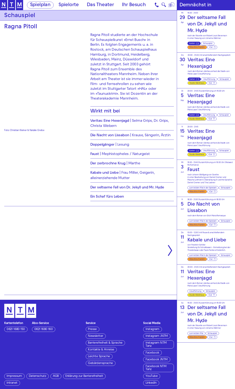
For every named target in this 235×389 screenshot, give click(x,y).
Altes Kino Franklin (197, 47)
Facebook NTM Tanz (156, 368)
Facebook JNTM (156, 359)
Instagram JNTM (157, 336)
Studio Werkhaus (196, 83)
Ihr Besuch (134, 5)
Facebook (152, 353)
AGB (56, 376)
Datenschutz (37, 376)
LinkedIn (151, 383)
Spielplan (40, 5)
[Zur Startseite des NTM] (11, 5)
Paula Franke (209, 250)
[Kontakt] (157, 5)
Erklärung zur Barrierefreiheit (84, 376)
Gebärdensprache (100, 363)
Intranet (12, 383)
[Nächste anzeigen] (170, 250)
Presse (92, 329)
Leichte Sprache (99, 356)
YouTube (152, 376)
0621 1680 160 (43, 329)
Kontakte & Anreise (101, 349)
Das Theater (100, 5)
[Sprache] (172, 5)
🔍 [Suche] (163, 6)
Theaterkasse (193, 250)
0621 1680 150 (16, 329)
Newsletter (95, 336)
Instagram (152, 329)
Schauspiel (207, 43)
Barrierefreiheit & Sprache (105, 343)
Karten (192, 43)
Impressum (14, 376)
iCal (210, 47)
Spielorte (69, 5)
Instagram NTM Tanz (156, 345)
